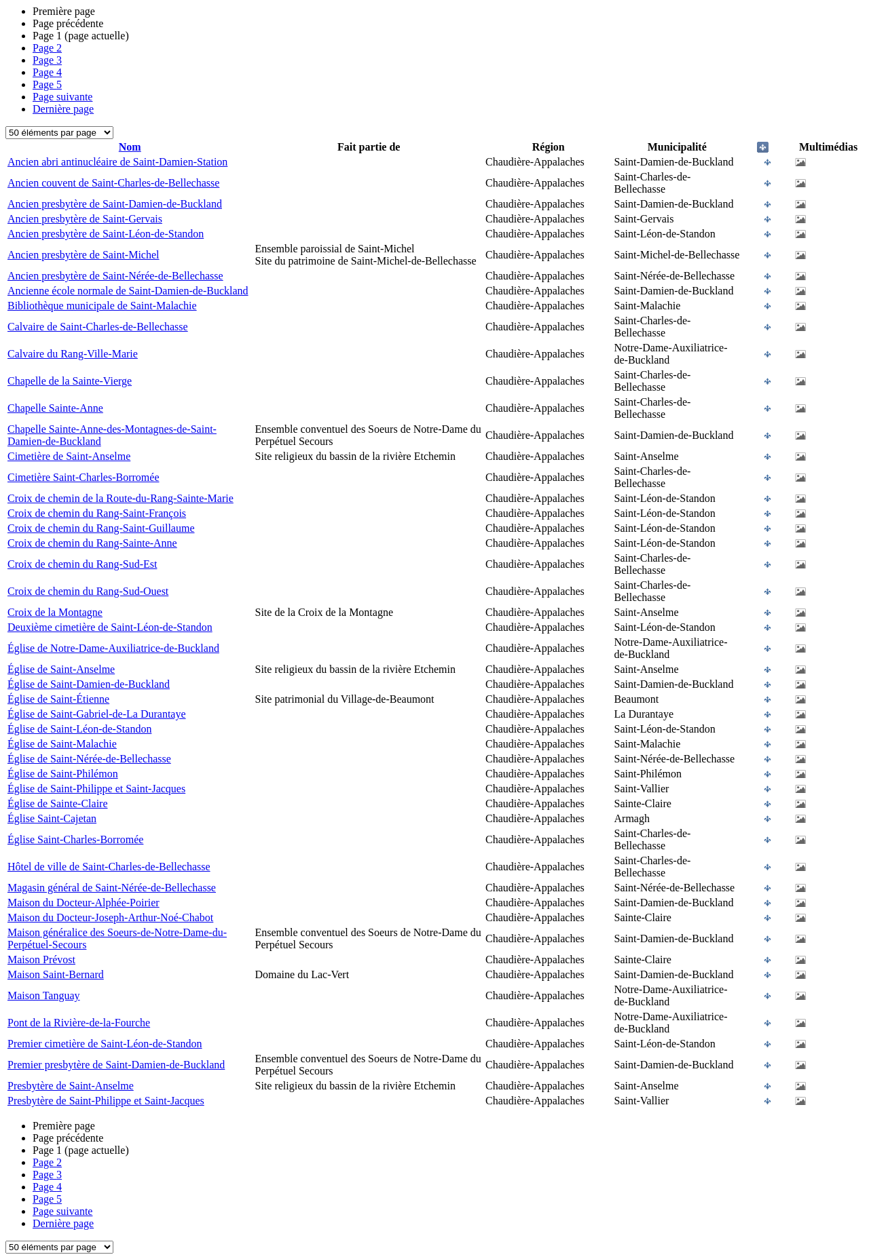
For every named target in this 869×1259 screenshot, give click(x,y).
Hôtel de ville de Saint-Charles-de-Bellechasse (108, 866)
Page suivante (62, 96)
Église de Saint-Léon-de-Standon (79, 729)
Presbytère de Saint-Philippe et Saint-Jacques (105, 1100)
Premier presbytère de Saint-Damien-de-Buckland (116, 1064)
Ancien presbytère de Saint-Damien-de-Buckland (114, 204)
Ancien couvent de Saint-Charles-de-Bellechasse (113, 183)
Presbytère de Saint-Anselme (70, 1085)
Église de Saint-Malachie (62, 744)
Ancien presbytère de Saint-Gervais (84, 219)
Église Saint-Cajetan (51, 818)
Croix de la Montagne (55, 612)
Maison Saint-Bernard (55, 974)
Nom (130, 147)
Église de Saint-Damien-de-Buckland (88, 684)
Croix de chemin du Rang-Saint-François (96, 513)
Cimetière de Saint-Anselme (68, 456)
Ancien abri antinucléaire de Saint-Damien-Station (117, 162)
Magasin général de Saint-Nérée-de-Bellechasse (111, 887)
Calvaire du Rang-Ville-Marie (72, 354)
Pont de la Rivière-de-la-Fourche (78, 1022)
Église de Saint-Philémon (62, 773)
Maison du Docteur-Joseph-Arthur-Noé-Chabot (110, 917)
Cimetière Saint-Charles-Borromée (83, 477)
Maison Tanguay (43, 995)
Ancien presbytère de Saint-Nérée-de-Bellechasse (115, 276)
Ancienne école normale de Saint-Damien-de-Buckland (127, 290)
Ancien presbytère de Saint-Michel (83, 254)
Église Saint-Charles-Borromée (75, 839)
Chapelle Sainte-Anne (55, 408)
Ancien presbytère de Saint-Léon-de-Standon (105, 233)
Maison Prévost (41, 959)
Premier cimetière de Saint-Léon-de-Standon (104, 1043)
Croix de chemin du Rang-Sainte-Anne (92, 543)
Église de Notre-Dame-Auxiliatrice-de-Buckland (113, 648)
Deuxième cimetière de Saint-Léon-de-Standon (109, 627)
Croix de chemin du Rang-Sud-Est (82, 564)
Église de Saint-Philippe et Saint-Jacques (96, 788)
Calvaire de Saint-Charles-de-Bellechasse (97, 326)
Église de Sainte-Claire (57, 803)
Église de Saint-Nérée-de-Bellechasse (89, 758)
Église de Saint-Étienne (58, 699)
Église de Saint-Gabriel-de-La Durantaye (96, 714)
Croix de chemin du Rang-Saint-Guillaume (101, 528)
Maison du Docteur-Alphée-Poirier (83, 902)
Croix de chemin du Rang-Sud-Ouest (87, 591)
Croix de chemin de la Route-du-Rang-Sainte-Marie (120, 498)
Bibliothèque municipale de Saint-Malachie (102, 305)
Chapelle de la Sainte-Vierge (69, 381)
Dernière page (63, 109)
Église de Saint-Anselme (61, 669)
